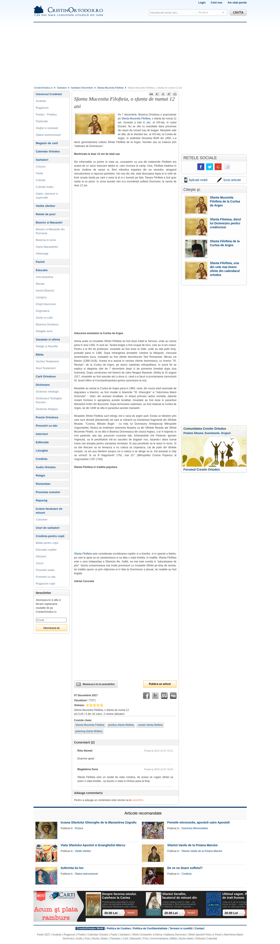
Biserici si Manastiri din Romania (50, 231)
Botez (104, 938)
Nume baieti (186, 938)
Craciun (41, 166)
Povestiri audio (45, 570)
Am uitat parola (237, 2)
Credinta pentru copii (50, 536)
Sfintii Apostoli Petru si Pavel (205, 934)
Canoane (41, 519)
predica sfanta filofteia (121, 724)
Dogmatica (42, 310)
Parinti (40, 261)
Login (202, 2)
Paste (39, 173)
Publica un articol (160, 684)
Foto (87, 938)
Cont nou (216, 2)
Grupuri (226, 433)
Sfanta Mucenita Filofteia (110, 87)
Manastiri (135, 938)
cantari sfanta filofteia (150, 724)
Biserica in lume (46, 240)
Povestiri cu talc (47, 425)
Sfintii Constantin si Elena (147, 934)
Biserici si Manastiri (49, 222)
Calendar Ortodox (48, 151)
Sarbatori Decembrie (82, 87)
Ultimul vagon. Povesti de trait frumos (239, 895)
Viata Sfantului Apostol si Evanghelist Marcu (93, 845)
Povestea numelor (48, 492)
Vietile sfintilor (45, 206)
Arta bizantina (44, 277)
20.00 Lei (171, 913)
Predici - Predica (46, 114)
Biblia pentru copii (47, 542)
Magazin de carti (47, 143)
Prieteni (188, 433)
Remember (43, 483)
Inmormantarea (159, 938)
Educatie (42, 270)
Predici (81, 934)
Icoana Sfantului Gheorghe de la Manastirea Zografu (98, 822)
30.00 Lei (111, 913)
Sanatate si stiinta (48, 339)
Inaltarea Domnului (175, 934)
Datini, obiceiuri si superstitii (47, 195)
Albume (198, 433)
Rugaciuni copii (45, 583)
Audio (79, 938)
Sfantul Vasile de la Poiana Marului (192, 845)
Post (145, 938)
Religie (40, 475)
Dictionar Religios (47, 409)
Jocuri (40, 563)
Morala (40, 283)
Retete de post (46, 214)
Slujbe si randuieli (47, 128)
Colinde (41, 180)
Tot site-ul (203, 12)
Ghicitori (41, 556)
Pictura (79, 828)
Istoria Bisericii (45, 290)
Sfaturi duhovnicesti (48, 134)
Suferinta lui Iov (72, 868)
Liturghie (42, 450)
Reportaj (41, 500)
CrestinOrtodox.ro (43, 87)
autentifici (137, 800)
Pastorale (42, 121)
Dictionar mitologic (47, 391)
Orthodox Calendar (206, 938)
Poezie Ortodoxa (47, 417)
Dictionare (43, 384)
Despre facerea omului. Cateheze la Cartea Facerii (119, 896)
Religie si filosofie (47, 346)
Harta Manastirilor (47, 246)
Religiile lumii (44, 331)
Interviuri (42, 434)
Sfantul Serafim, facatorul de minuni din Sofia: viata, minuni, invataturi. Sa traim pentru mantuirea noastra (179, 896)
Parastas (115, 938)
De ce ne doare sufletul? (185, 868)
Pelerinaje (42, 253)
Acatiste (41, 101)
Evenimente (212, 433)
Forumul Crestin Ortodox (202, 469)
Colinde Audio (44, 186)
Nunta (95, 938)
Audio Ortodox (46, 467)
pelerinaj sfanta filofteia (88, 731)
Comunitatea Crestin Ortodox (205, 428)
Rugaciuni (42, 107)
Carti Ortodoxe (46, 376)
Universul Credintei (49, 94)
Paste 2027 (43, 934)
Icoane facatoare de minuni (49, 510)
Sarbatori (62, 87)
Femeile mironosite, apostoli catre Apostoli (198, 822)
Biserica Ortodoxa (47, 324)
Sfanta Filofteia (83, 553)
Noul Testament (46, 368)
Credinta (41, 459)
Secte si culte (44, 317)
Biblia (40, 354)
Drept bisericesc (46, 304)
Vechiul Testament (47, 361)
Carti (125, 938)
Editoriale (42, 442)
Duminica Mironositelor (195, 828)
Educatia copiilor (46, 549)
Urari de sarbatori (48, 527)
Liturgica (41, 297)
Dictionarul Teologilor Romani (49, 400)
